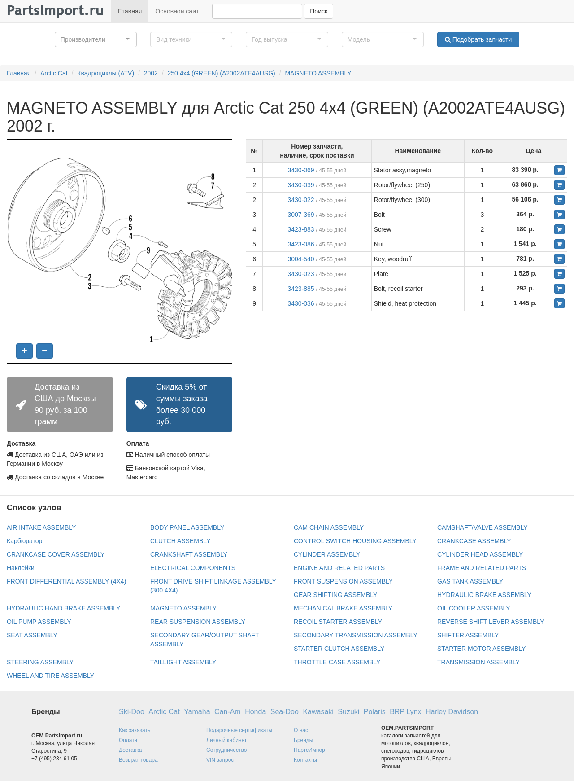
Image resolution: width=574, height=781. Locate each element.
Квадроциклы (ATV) (105, 73)
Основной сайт (177, 11)
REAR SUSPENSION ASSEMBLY (197, 621)
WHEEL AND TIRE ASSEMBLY (50, 675)
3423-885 (300, 288)
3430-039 (300, 185)
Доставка (130, 750)
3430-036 (300, 303)
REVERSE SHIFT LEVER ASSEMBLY (490, 621)
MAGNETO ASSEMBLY (318, 73)
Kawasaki (318, 711)
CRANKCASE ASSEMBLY (474, 540)
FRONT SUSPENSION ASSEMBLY (343, 581)
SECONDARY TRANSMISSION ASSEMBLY (355, 635)
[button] (96, 39)
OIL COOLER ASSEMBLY (473, 608)
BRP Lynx (405, 711)
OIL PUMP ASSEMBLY (39, 621)
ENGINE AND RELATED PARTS (339, 567)
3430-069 (300, 170)
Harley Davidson (452, 711)
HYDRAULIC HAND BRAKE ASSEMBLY (63, 608)
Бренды (303, 740)
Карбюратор (24, 540)
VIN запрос (220, 760)
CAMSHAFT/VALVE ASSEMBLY (482, 527)
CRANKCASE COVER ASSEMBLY (55, 554)
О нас (301, 730)
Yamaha (197, 711)
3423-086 (300, 244)
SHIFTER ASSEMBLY (468, 635)
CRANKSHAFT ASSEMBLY (188, 554)
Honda (255, 711)
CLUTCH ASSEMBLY (180, 540)
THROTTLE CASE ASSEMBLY (337, 662)
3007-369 (300, 214)
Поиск (318, 11)
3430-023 (300, 273)
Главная (130, 11)
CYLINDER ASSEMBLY (327, 554)
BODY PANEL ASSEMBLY (187, 527)
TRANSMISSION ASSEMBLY (478, 662)
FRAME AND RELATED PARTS (481, 567)
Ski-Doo (131, 711)
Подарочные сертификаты (239, 730)
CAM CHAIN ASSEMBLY (329, 527)
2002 (151, 73)
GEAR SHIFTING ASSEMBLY (335, 594)
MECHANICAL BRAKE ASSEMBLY (343, 608)
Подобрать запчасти (478, 39)
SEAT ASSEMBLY (32, 635)
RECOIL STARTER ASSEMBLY (338, 621)
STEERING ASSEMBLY (40, 662)
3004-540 (300, 259)
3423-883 (300, 229)
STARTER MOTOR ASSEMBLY (481, 648)
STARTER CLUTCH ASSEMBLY (339, 648)
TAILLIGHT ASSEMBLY (183, 662)
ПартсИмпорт (310, 750)
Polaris (375, 711)
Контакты (305, 760)
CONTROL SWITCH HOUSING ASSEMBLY (355, 540)
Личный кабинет (226, 740)
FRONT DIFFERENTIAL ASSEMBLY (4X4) (66, 581)
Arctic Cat (54, 73)
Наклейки (21, 567)
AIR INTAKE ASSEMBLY (41, 527)
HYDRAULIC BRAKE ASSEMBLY (484, 594)
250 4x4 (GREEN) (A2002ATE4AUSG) (221, 73)
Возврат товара (138, 760)
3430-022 (300, 199)
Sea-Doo (284, 711)
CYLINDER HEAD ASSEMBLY (480, 554)
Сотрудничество (226, 750)
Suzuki (348, 711)
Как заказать (134, 730)
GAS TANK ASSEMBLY (470, 581)
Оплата (128, 740)
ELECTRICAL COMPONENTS (192, 567)
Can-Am (227, 711)
